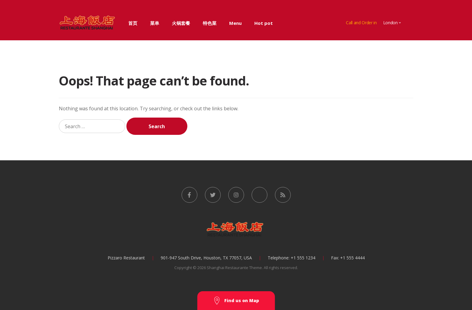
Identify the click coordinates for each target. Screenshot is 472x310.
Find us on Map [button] (236, 301)
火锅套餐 (181, 23)
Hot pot (263, 23)
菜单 (154, 23)
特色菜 (209, 23)
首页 (132, 23)
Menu (235, 23)
